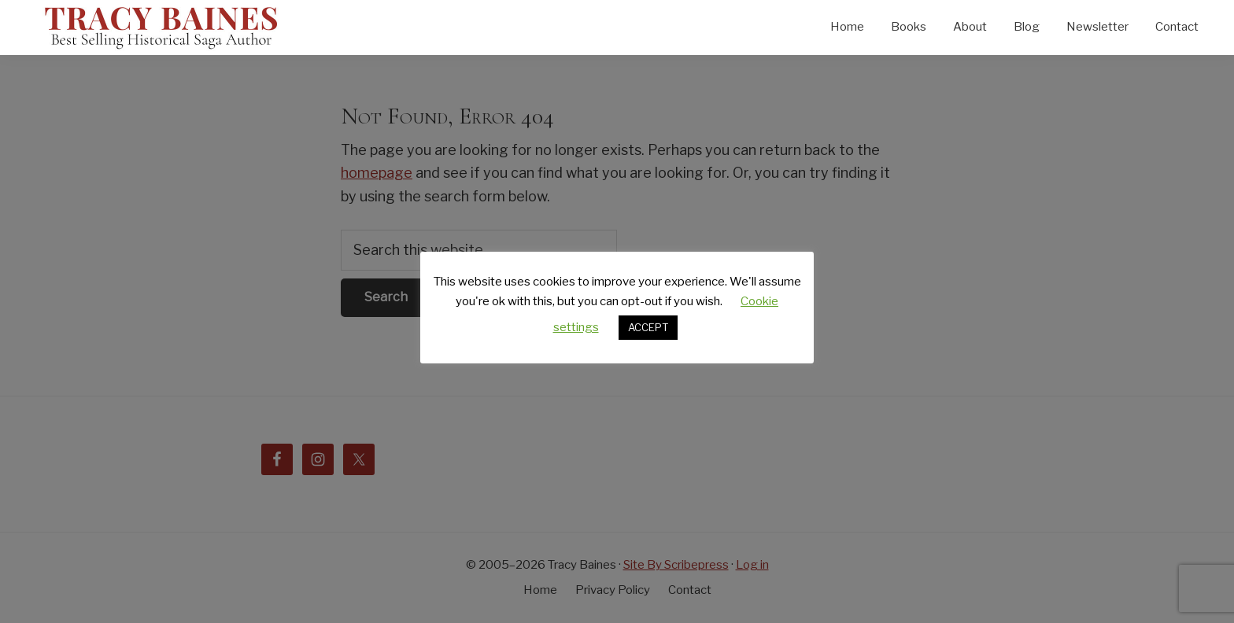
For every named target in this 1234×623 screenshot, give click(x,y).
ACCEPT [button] (648, 327)
